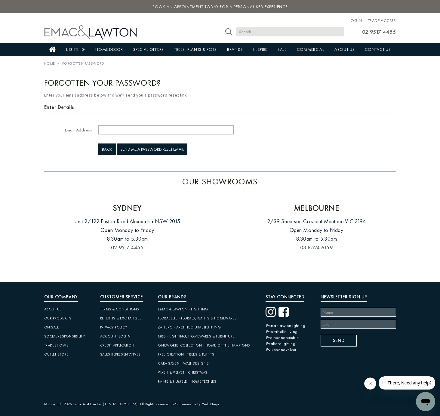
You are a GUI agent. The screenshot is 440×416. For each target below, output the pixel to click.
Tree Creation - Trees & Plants (186, 354)
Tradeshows (56, 345)
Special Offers (148, 49)
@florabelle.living (282, 331)
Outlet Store (56, 354)
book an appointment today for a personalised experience (220, 6)
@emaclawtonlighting (286, 325)
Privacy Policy (113, 327)
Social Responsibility (64, 336)
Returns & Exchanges (121, 318)
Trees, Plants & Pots (195, 49)
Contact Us (378, 49)
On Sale (51, 327)
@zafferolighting (281, 343)
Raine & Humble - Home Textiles (187, 381)
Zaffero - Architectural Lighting (189, 327)
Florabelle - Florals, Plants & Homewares (197, 318)
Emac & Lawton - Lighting (183, 309)
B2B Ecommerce (184, 404)
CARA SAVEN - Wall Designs (183, 363)
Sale (282, 49)
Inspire (260, 49)
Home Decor (109, 49)
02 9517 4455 (379, 31)
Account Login (115, 336)
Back (107, 149)
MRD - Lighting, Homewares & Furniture (196, 336)
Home (52, 49)
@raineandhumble (282, 337)
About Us (344, 49)
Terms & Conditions (119, 309)
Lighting (75, 49)
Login (355, 20)
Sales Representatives (120, 354)
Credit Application (117, 345)
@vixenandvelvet (281, 349)
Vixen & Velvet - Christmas (183, 372)
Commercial (310, 49)
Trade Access (382, 20)
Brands (235, 49)
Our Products (58, 318)
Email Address (78, 130)
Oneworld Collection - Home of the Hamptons (204, 345)
